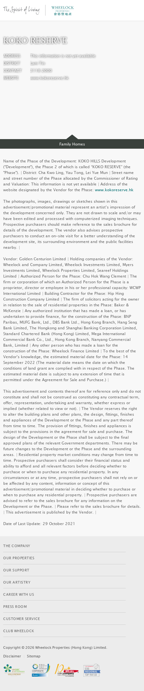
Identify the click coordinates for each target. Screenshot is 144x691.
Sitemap (33, 656)
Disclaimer (12, 656)
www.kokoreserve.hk (49, 78)
